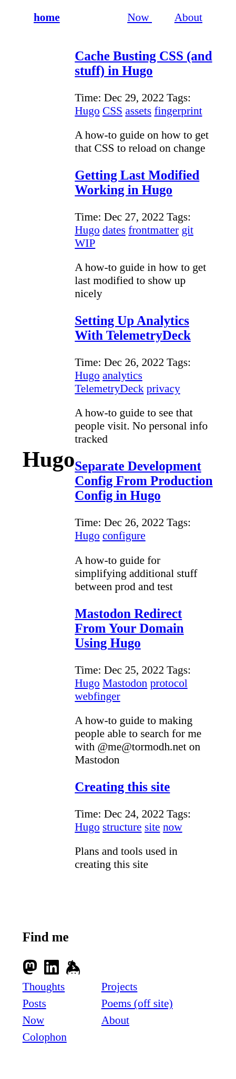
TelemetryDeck (109, 388)
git (187, 230)
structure (122, 827)
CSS (112, 110)
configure (124, 535)
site (152, 827)
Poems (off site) (137, 1003)
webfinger (97, 696)
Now (139, 17)
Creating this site (122, 787)
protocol (169, 683)
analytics (122, 375)
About (188, 17)
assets (138, 110)
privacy (163, 388)
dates (114, 230)
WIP (85, 243)
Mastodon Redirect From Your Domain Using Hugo (129, 628)
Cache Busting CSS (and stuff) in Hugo (143, 63)
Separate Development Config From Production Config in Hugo (143, 480)
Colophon (45, 1037)
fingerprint (178, 110)
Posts (34, 1003)
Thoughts (44, 986)
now (172, 827)
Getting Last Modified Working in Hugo (137, 182)
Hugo (87, 110)
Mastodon (124, 683)
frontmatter (153, 230)
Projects (119, 986)
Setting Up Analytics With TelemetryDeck (133, 327)
